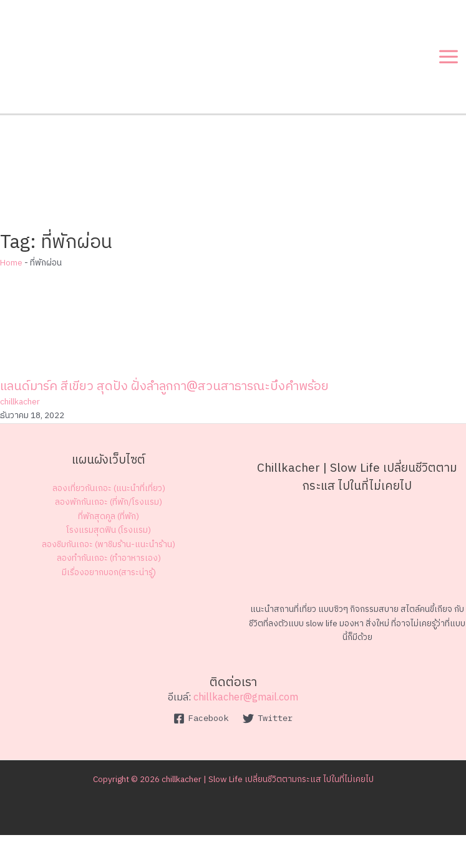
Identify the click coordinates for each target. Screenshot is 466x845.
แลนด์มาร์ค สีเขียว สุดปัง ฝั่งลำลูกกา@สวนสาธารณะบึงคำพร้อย (164, 396)
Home (11, 273)
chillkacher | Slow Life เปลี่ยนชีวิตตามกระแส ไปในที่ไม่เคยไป (268, 789)
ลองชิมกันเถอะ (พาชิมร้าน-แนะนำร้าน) (108, 554)
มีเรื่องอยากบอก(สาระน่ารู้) (109, 583)
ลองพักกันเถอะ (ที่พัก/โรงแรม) (108, 512)
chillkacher (20, 412)
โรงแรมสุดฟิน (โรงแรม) (108, 540)
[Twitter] (268, 728)
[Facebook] (201, 728)
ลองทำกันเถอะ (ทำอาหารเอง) (109, 569)
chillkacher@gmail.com (245, 707)
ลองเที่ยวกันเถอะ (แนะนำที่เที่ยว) (108, 498)
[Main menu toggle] (449, 59)
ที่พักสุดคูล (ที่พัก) (108, 526)
